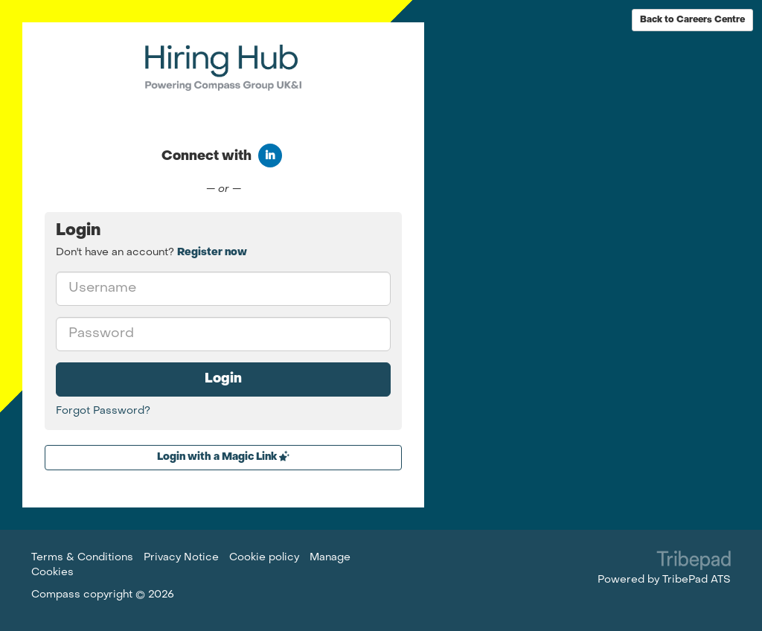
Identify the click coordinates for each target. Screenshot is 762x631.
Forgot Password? (103, 411)
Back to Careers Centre (692, 20)
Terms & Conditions (82, 558)
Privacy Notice (181, 558)
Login (223, 379)
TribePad (693, 562)
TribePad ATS (696, 580)
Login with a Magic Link (223, 456)
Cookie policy (264, 558)
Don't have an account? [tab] (151, 252)
